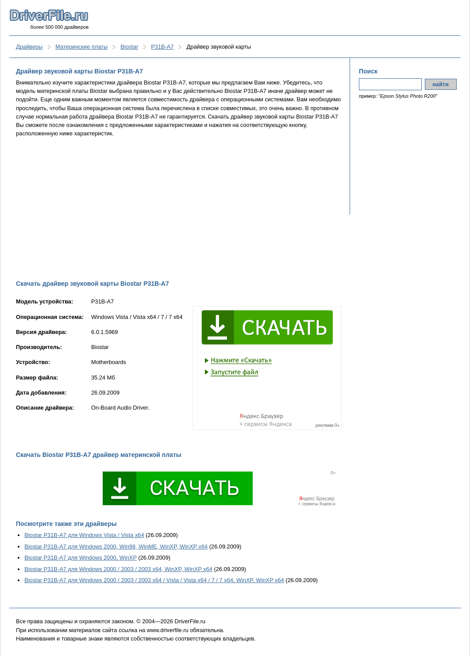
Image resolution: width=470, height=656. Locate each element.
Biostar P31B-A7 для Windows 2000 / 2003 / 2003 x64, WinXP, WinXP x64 (118, 569)
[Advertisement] (178, 208)
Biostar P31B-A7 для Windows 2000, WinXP (80, 557)
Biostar (129, 46)
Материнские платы (81, 46)
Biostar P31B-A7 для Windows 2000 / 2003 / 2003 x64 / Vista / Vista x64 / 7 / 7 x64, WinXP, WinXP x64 (154, 580)
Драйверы (29, 46)
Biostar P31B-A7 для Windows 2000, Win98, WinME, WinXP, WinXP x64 (116, 546)
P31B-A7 (162, 46)
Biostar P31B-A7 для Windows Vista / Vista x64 (84, 535)
